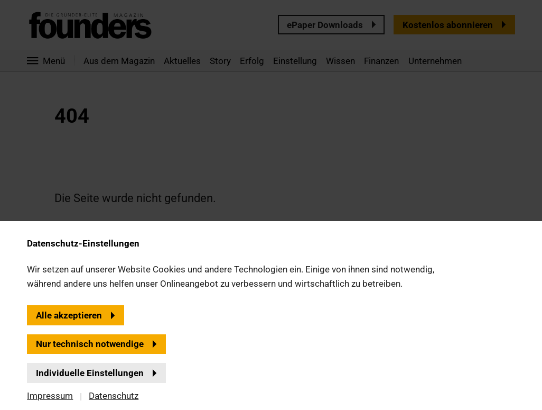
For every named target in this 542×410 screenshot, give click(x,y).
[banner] (271, 205)
